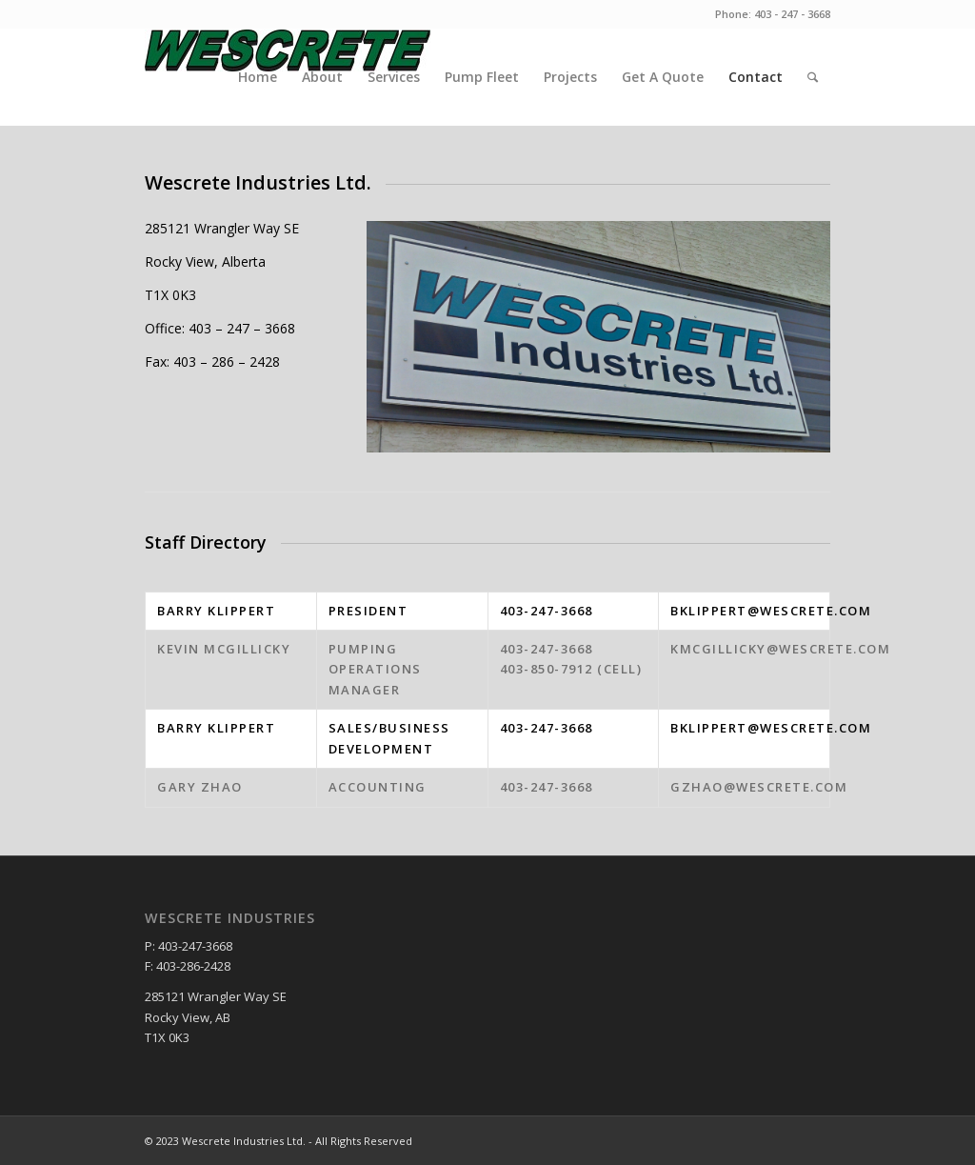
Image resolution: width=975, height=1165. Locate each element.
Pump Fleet (482, 77)
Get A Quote (663, 77)
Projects (570, 77)
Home (257, 77)
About (322, 77)
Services (394, 77)
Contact (755, 77)
